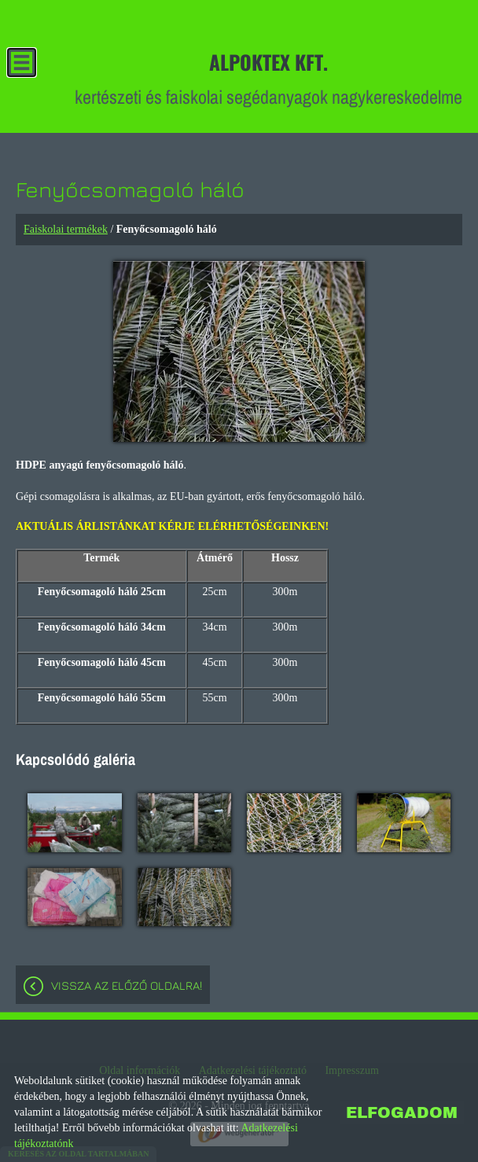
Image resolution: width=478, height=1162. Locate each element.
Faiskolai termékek (66, 229)
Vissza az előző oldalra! (126, 985)
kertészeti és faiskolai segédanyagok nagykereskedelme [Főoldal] (268, 78)
